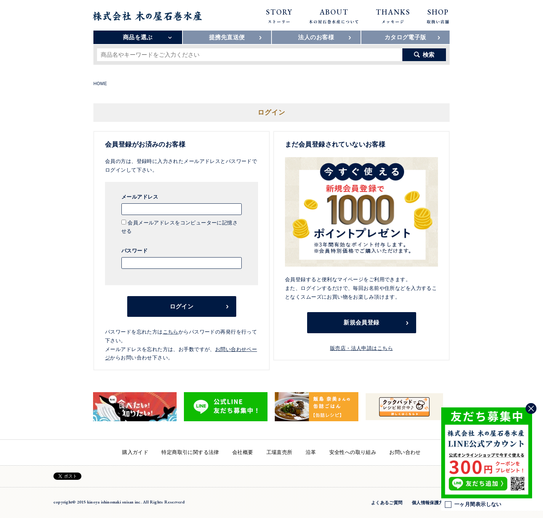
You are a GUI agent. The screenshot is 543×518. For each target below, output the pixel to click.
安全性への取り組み (353, 452)
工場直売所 (279, 452)
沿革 (311, 452)
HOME (100, 83)
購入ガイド (135, 452)
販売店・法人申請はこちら (361, 348)
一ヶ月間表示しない (473, 504)
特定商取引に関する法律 (190, 452)
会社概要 (242, 452)
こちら (170, 332)
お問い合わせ (405, 452)
